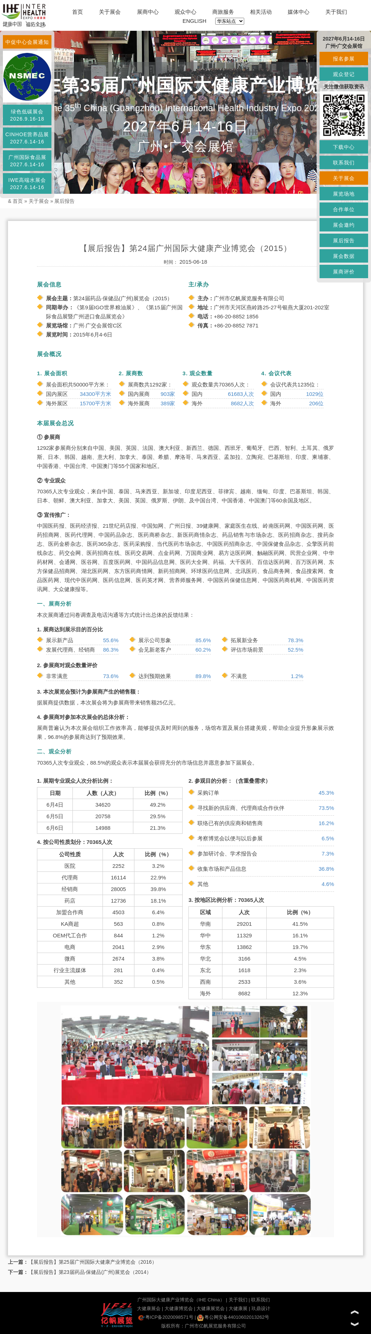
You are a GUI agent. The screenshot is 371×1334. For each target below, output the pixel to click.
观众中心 (185, 12)
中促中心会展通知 (27, 42)
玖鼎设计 (260, 1308)
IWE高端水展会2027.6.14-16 (27, 183)
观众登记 (344, 74)
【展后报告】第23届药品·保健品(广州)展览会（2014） (89, 1272)
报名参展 (344, 59)
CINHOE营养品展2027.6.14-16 (27, 138)
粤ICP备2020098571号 (165, 1317)
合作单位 (344, 209)
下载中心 (344, 147)
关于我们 (336, 12)
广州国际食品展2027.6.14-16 (27, 160)
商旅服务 (223, 12)
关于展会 (110, 12)
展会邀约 (344, 225)
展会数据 (344, 256)
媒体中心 (298, 12)
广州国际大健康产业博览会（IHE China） (181, 1299)
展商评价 (344, 272)
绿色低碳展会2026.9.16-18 (27, 115)
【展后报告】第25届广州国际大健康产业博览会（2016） (92, 1262)
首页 (77, 12)
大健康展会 (149, 1308)
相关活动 (261, 12)
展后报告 (64, 201)
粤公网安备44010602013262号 (233, 1317)
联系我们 (260, 1299)
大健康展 (238, 1308)
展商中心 (148, 12)
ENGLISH (195, 21)
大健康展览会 (210, 1308)
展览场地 (344, 194)
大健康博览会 (178, 1308)
